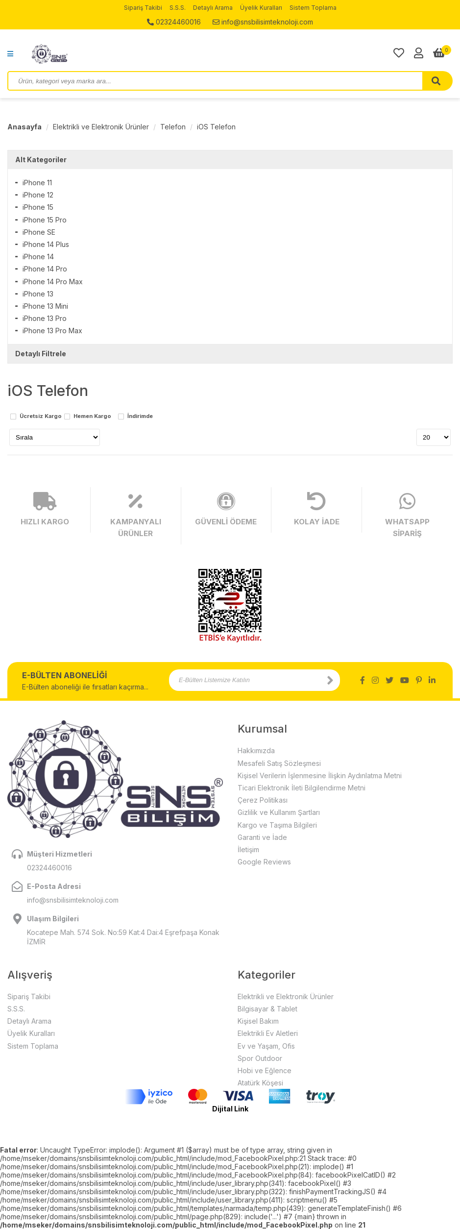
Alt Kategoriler (41, 159)
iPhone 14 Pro (45, 269)
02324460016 (174, 22)
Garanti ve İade (262, 837)
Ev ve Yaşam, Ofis (266, 1046)
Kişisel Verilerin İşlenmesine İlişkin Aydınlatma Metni (320, 775)
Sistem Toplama (313, 7)
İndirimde (140, 416)
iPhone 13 (38, 294)
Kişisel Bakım (258, 1021)
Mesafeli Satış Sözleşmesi (279, 763)
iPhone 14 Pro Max (53, 281)
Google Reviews (264, 862)
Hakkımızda (256, 750)
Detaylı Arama (213, 7)
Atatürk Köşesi (260, 1083)
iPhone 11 (37, 182)
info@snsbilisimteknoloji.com (263, 22)
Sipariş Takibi (143, 7)
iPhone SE (39, 232)
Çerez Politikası (263, 800)
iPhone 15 (38, 207)
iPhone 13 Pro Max (52, 330)
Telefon (173, 127)
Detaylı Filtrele (40, 353)
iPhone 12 (38, 195)
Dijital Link (230, 1109)
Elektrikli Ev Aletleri (268, 1033)
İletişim (248, 849)
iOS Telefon (216, 127)
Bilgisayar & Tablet (267, 1009)
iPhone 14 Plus (46, 244)
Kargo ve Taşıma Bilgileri (277, 825)
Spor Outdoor (260, 1058)
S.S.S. (177, 7)
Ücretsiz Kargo (41, 416)
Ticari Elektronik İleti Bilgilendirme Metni (301, 788)
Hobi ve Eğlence (264, 1070)
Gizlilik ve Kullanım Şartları (279, 812)
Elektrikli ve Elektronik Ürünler (101, 127)
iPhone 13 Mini (45, 306)
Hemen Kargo (92, 416)
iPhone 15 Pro (45, 220)
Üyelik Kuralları (261, 7)
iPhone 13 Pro (45, 318)
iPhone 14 (38, 256)
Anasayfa (24, 127)
